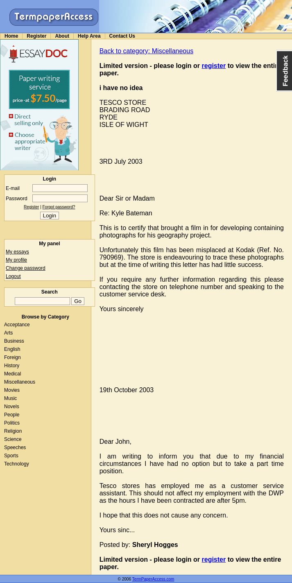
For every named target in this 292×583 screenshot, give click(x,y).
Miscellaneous (19, 382)
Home (11, 36)
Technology (16, 464)
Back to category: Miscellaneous (146, 50)
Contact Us (122, 36)
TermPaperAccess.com (153, 579)
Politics (12, 423)
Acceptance (17, 325)
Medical (12, 374)
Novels (11, 406)
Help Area (89, 36)
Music (10, 398)
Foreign (12, 357)
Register (36, 36)
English (12, 349)
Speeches (15, 447)
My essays (17, 252)
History (11, 365)
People (11, 415)
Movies (12, 390)
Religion (13, 431)
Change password (25, 268)
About (62, 36)
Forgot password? (59, 207)
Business (14, 341)
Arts (8, 333)
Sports (11, 456)
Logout (13, 276)
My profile (16, 260)
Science (13, 439)
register (214, 65)
